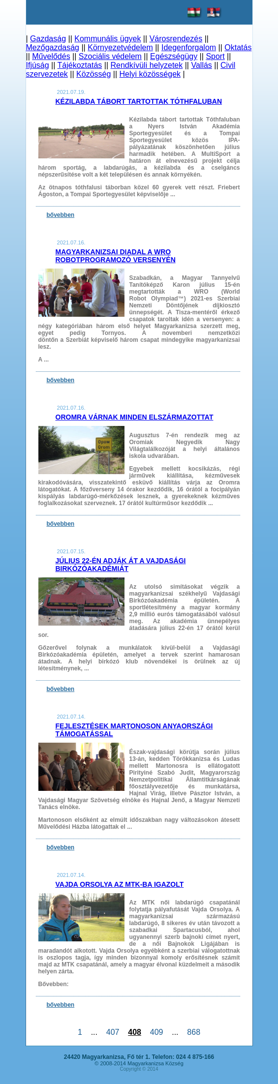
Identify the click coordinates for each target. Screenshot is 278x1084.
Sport (215, 56)
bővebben (61, 214)
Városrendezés (176, 38)
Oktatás (237, 47)
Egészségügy (173, 56)
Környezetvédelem (120, 47)
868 (193, 1032)
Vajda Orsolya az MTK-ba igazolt (120, 884)
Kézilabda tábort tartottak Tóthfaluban (139, 101)
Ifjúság (37, 65)
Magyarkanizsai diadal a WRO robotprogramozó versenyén (116, 256)
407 (113, 1032)
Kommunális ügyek (107, 38)
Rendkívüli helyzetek (146, 65)
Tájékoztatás (80, 65)
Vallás (201, 65)
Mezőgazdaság (53, 47)
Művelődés (51, 56)
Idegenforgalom (188, 47)
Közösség (93, 74)
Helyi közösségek (150, 74)
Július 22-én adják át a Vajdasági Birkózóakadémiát (121, 564)
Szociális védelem (110, 56)
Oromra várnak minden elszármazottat (135, 417)
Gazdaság (48, 38)
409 (156, 1032)
